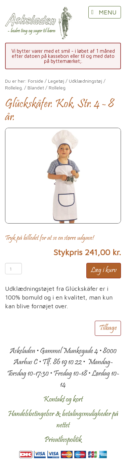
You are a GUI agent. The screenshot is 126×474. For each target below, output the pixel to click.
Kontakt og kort (63, 400)
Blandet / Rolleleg (47, 87)
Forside (35, 81)
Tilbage (108, 328)
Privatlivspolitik (63, 440)
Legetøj (56, 81)
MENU (108, 12)
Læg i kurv (104, 270)
